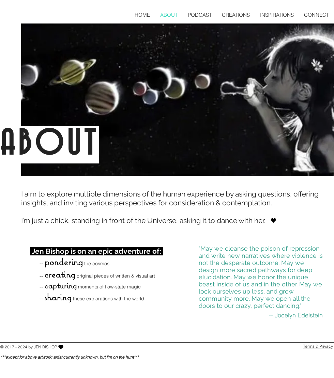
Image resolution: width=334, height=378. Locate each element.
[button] (236, 15)
